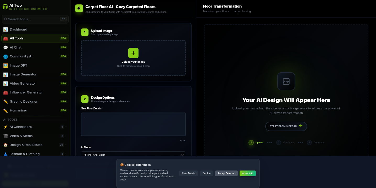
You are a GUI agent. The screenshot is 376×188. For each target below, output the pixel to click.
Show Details (188, 173)
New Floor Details (91, 108)
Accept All (247, 173)
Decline (206, 173)
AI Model (86, 147)
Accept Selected (226, 173)
